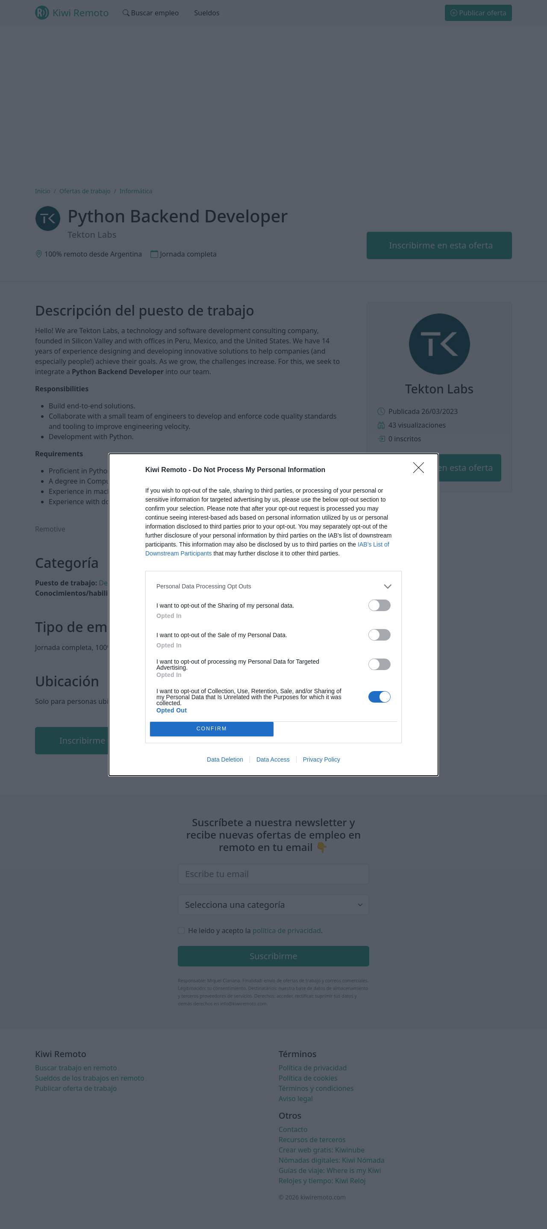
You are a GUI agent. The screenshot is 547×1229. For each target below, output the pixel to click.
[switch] (379, 605)
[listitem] (273, 586)
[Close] (421, 470)
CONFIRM (212, 728)
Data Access (273, 759)
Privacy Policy (321, 759)
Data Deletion (225, 759)
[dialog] (273, 615)
